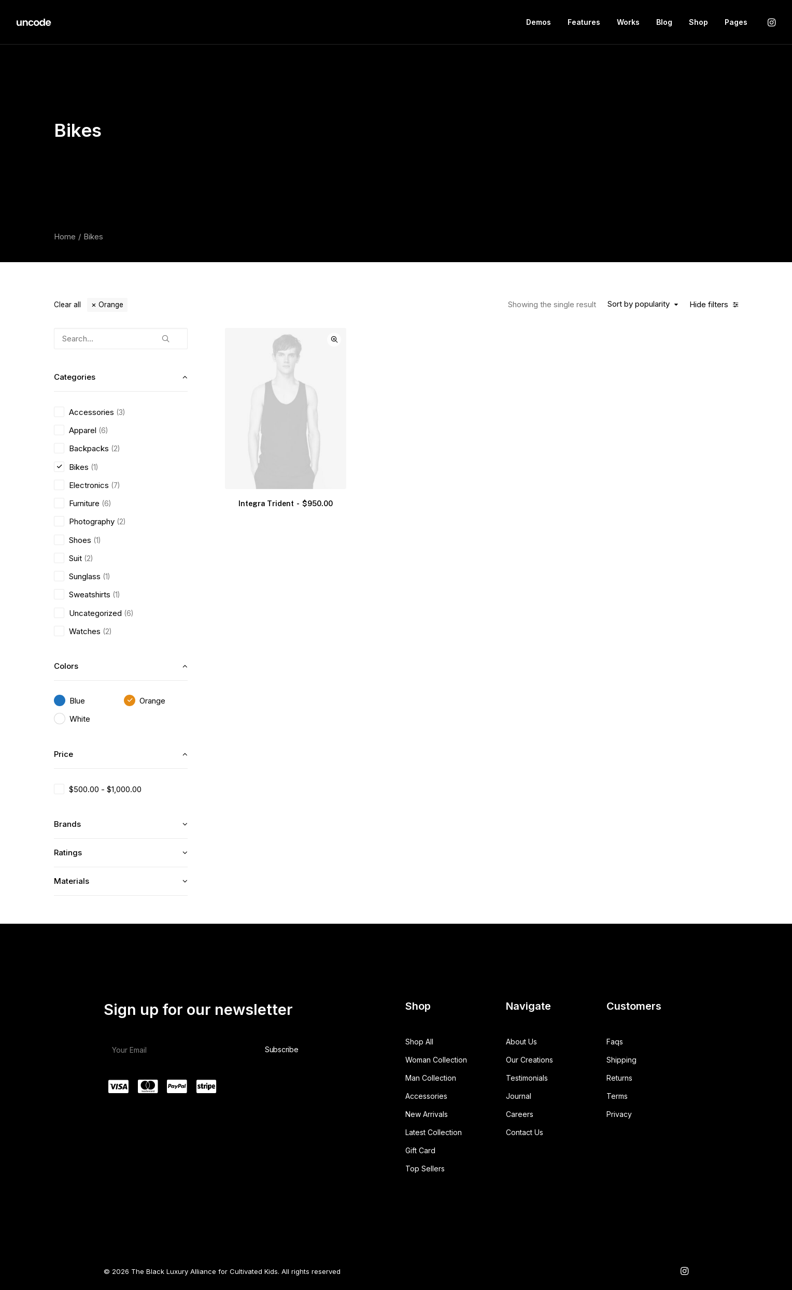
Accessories (426, 1096)
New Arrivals (426, 1114)
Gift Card (420, 1150)
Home (65, 236)
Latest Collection (433, 1132)
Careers (519, 1114)
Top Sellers (425, 1168)
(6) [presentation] (103, 430)
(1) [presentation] (94, 467)
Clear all (67, 304)
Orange (110, 304)
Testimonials (527, 1077)
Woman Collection (436, 1059)
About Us (521, 1041)
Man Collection (430, 1077)
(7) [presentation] (115, 485)
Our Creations (529, 1059)
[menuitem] (538, 22)
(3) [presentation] (120, 412)
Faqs (614, 1041)
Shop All (419, 1041)
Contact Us (524, 1132)
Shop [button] (698, 22)
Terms (617, 1096)
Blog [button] (664, 22)
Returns (619, 1077)
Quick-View (334, 340)
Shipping (621, 1059)
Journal (518, 1096)
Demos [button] (538, 22)
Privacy (619, 1114)
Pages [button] (736, 22)
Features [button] (584, 22)
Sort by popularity (638, 304)
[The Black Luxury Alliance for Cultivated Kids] (34, 22)
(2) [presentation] (115, 449)
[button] (770, 22)
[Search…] (121, 338)
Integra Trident (285, 503)
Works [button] (628, 22)
